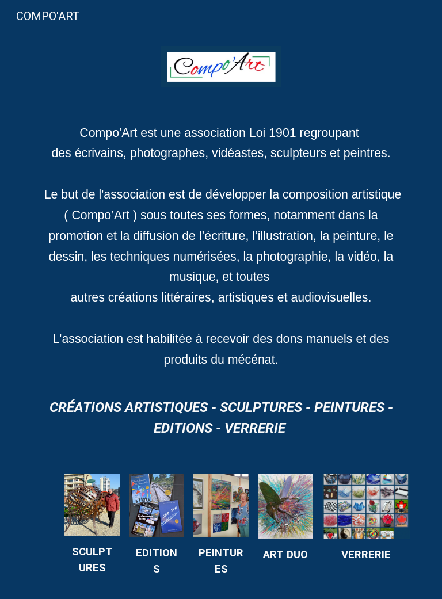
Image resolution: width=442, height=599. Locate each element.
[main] (220, 252)
